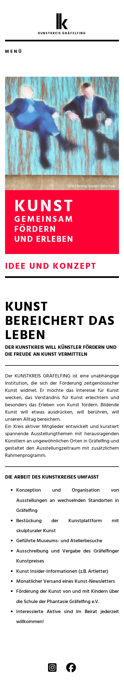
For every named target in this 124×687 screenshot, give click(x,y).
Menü (14, 51)
